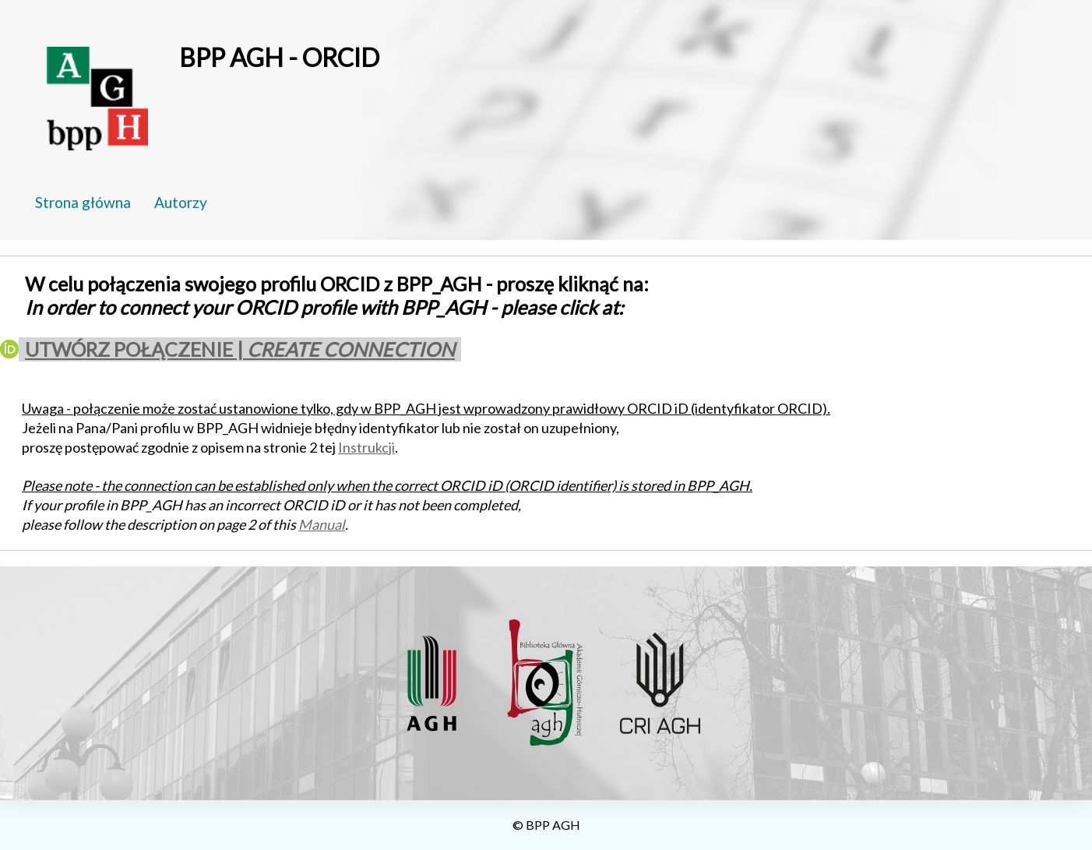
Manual (321, 524)
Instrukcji (366, 447)
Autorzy (180, 202)
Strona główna (83, 202)
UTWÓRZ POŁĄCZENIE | (240, 349)
